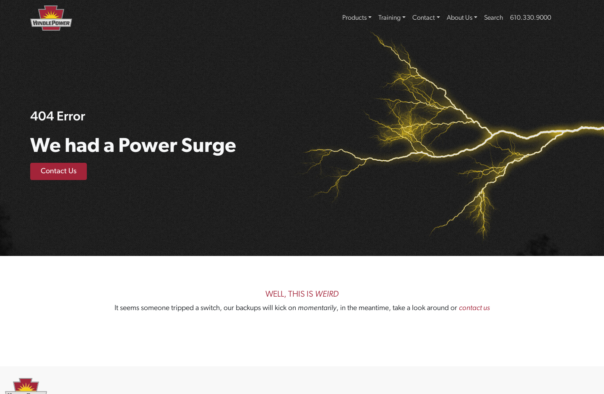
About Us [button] (459, 18)
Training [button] (389, 18)
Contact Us (58, 171)
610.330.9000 (530, 18)
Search (493, 18)
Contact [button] (423, 18)
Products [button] (354, 18)
